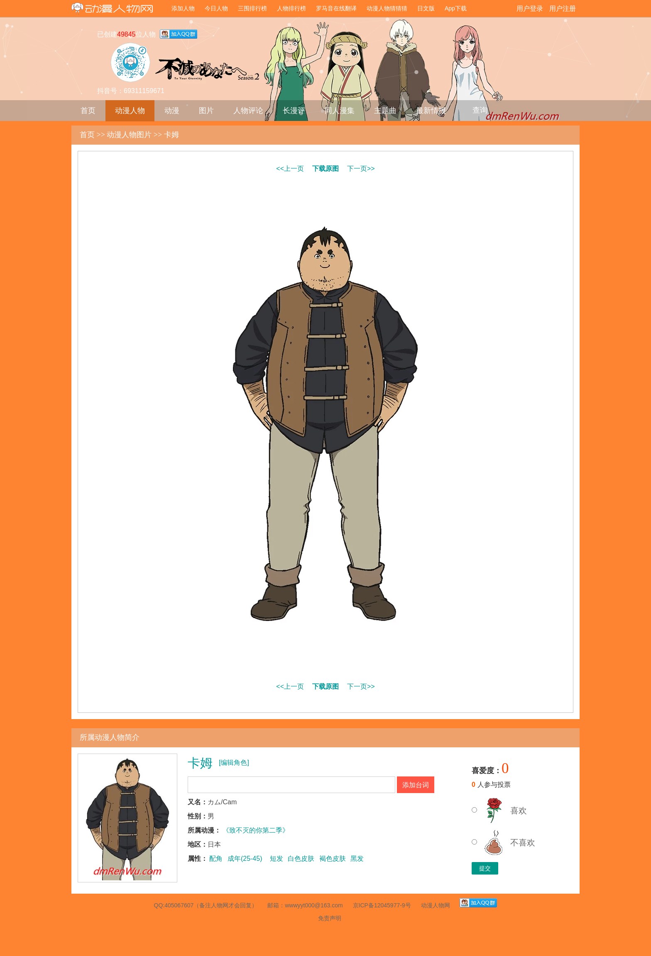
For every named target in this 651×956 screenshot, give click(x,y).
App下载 (456, 8)
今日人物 (216, 8)
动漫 (171, 110)
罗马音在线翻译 (336, 8)
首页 (88, 110)
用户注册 (562, 8)
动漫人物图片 (129, 135)
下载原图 (325, 168)
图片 (206, 110)
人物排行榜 (291, 8)
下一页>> (361, 168)
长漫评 (294, 110)
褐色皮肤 (332, 858)
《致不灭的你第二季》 (256, 830)
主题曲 (385, 110)
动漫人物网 (118, 9)
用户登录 (529, 8)
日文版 (426, 8)
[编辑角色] (234, 762)
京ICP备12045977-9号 (382, 905)
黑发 (357, 858)
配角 (216, 858)
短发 (276, 858)
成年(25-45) (245, 858)
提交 (485, 868)
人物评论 (248, 110)
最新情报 (431, 110)
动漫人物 (130, 110)
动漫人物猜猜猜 (387, 8)
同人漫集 (340, 110)
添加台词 (415, 784)
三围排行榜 (252, 8)
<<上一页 (290, 168)
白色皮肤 (301, 858)
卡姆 (171, 135)
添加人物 (183, 8)
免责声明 (329, 918)
